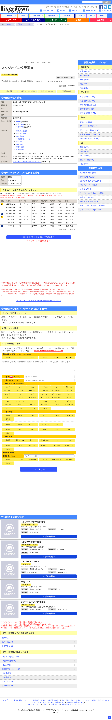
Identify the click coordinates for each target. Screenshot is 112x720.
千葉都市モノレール (23, 139)
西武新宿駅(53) (86, 155)
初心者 (20, 424)
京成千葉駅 (20, 124)
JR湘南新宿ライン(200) (89, 138)
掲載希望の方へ (91, 10)
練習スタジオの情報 (28, 91)
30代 (44, 429)
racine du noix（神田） (89, 173)
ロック (32, 387)
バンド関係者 (32, 459)
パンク (57, 387)
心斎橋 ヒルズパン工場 (89, 201)
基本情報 (9, 91)
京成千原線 (20, 150)
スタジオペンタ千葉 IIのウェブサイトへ (27, 162)
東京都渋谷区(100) (87, 101)
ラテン (20, 404)
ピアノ (69, 401)
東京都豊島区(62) (87, 109)
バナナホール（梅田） (89, 185)
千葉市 (29, 24)
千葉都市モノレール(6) (11, 669)
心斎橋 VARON (86, 189)
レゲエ (45, 401)
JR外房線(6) (6, 673)
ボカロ (45, 408)
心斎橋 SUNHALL (87, 197)
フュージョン (20, 397)
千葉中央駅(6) (7, 646)
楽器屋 (78, 20)
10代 (20, 429)
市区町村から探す (53, 700)
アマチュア (32, 424)
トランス (57, 404)
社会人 (57, 415)
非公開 (8, 415)
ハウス (20, 408)
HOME (9, 16)
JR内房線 (19, 144)
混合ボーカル (45, 440)
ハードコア (44, 390)
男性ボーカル (20, 440)
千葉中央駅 (20, 127)
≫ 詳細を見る (48, 536)
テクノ (8, 408)
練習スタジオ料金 (47, 91)
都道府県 (51, 16)
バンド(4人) (56, 445)
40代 (57, 429)
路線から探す (76, 700)
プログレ (32, 394)
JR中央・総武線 (21, 131)
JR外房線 (19, 142)
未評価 (8, 358)
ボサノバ (32, 404)
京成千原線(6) (7, 686)
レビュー (36, 16)
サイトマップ (106, 10)
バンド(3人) (44, 445)
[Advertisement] (56, 42)
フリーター (44, 415)
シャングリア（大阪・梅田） (91, 210)
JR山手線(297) (86, 122)
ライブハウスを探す (89, 700)
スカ (20, 394)
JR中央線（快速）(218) (89, 130)
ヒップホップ (20, 401)
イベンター (69, 459)
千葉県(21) (84, 80)
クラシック (7, 404)
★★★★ (57, 358)
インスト (57, 440)
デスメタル (20, 390)
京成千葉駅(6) (7, 642)
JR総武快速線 (21, 133)
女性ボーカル (32, 440)
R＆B (7, 401)
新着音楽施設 (18, 700)
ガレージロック (57, 394)
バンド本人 (20, 459)
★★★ (45, 358)
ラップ (57, 401)
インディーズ (45, 424)
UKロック (32, 390)
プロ (57, 424)
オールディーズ (57, 397)
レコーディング (56, 20)
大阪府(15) (84, 84)
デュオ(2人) (32, 445)
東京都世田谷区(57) (88, 113)
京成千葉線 (20, 147)
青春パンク (69, 387)
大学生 (32, 415)
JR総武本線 (20, 136)
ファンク (44, 394)
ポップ (8, 387)
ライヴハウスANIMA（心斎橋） (92, 193)
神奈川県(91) (85, 75)
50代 (69, 429)
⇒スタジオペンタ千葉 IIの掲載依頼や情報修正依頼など (38, 301)
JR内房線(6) (6, 677)
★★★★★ (69, 358)
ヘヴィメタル (8, 390)
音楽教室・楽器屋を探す (75, 702)
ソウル (69, 397)
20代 (32, 429)
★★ (32, 358)
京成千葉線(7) (7, 681)
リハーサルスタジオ (33, 20)
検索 (106, 2)
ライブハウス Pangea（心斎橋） (93, 206)
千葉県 (19, 24)
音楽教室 (100, 20)
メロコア (69, 390)
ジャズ (8, 397)
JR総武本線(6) (7, 665)
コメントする (39, 469)
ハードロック (45, 387)
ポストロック (45, 397)
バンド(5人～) (69, 445)
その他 (8, 419)
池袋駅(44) (84, 164)
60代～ (8, 433)
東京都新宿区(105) (87, 97)
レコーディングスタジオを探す (43, 702)
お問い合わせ (76, 10)
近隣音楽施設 (66, 91)
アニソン (32, 408)
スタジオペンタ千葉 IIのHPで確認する (38, 237)
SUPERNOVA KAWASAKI (90, 181)
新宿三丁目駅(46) (87, 160)
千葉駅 (18, 121)
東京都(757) (84, 71)
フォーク (20, 387)
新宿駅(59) (84, 147)
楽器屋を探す (60, 702)
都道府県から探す (39, 700)
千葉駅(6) (5, 638)
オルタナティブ (57, 390)
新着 (23, 16)
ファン (45, 459)
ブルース (69, 394)
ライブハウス (11, 20)
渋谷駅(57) (84, 151)
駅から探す (65, 700)
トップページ (7, 700)
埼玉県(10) (84, 88)
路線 (80, 16)
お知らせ (63, 10)
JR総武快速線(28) (9, 661)
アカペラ (7, 394)
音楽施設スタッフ (57, 459)
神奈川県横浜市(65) (88, 105)
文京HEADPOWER (87, 177)
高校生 (20, 415)
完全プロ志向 (69, 415)
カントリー (32, 397)
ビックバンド (45, 404)
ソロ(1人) (20, 445)
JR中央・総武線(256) (10, 657)
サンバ (32, 401)
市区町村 (67, 16)
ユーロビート (69, 404)
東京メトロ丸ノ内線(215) (90, 134)
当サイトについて (48, 10)
